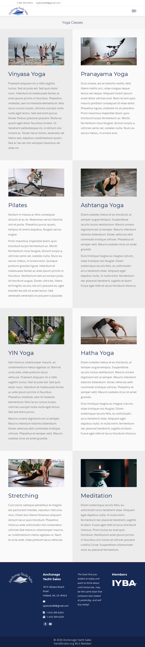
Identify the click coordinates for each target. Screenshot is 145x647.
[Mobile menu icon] (134, 11)
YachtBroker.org (64, 643)
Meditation (96, 495)
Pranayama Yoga (104, 73)
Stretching (23, 495)
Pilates (17, 205)
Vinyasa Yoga (26, 73)
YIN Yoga (21, 352)
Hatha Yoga (97, 352)
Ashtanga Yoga (102, 205)
